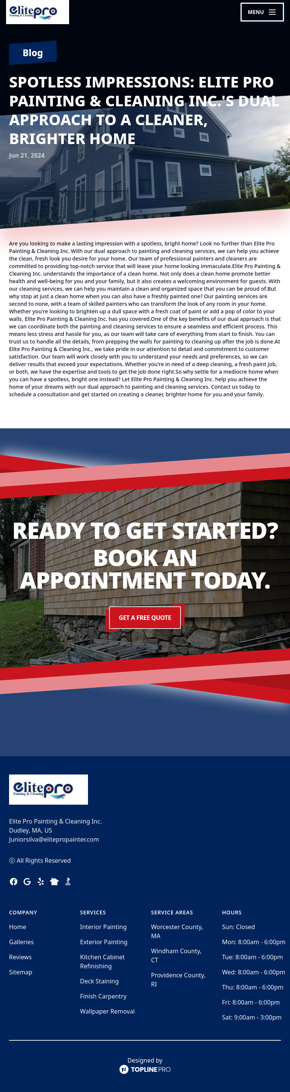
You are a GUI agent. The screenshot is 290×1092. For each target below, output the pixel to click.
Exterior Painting (104, 942)
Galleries (21, 942)
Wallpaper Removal (107, 1011)
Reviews (20, 957)
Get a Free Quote (145, 617)
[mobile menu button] (262, 12)
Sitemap (20, 972)
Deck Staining (99, 981)
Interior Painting (103, 927)
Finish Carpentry (103, 996)
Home (17, 927)
